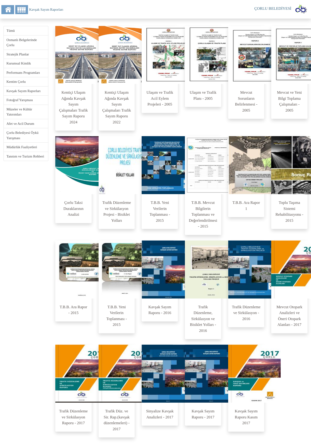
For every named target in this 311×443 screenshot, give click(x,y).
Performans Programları (23, 72)
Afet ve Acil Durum (20, 123)
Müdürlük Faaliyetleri (21, 147)
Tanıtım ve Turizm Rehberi (25, 156)
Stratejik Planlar (17, 54)
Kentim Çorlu (16, 81)
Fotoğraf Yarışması (19, 100)
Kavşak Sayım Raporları (23, 91)
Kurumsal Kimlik (18, 63)
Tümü (10, 30)
